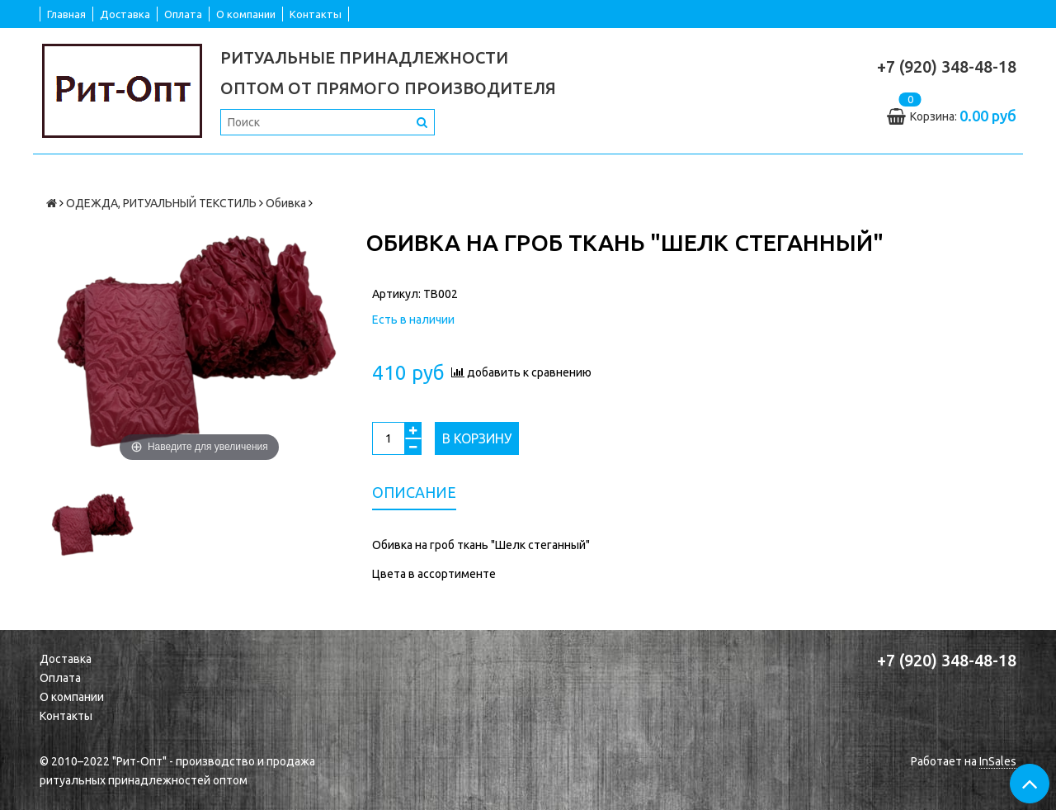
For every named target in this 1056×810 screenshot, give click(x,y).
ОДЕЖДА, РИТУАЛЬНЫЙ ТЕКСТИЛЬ (161, 203)
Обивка (286, 203)
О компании (246, 14)
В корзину (477, 438)
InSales (997, 761)
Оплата (183, 14)
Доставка (125, 14)
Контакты (316, 14)
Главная (66, 14)
